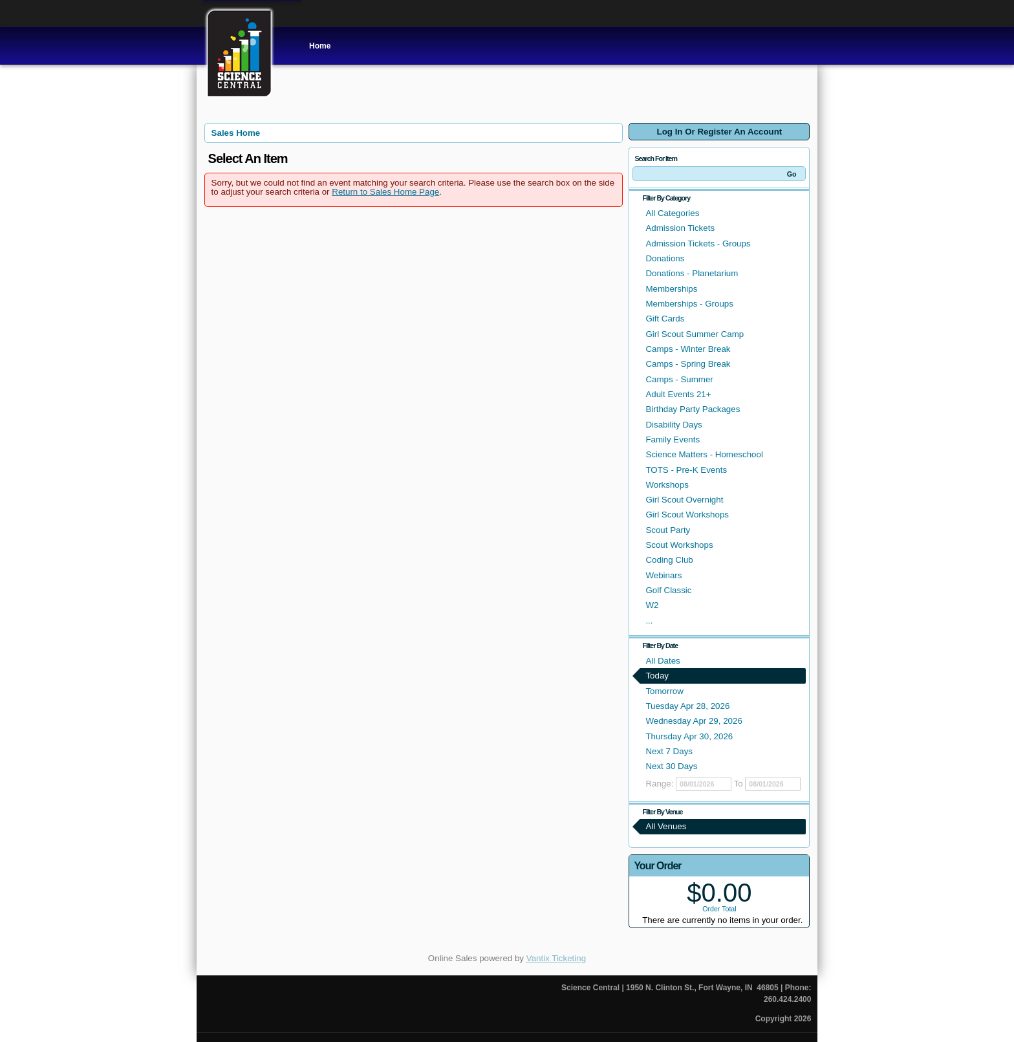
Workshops (666, 485)
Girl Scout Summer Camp (694, 334)
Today (657, 675)
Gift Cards (664, 318)
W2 (651, 605)
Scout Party (667, 530)
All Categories (672, 213)
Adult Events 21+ (678, 394)
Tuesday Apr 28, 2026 (687, 706)
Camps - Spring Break (687, 364)
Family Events (672, 439)
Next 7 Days (669, 751)
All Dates (662, 661)
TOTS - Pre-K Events (686, 470)
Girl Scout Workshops (687, 514)
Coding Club (669, 560)
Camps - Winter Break (687, 349)
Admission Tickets (680, 228)
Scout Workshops (679, 545)
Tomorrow (664, 691)
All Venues (665, 826)
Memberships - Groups (689, 304)
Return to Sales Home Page (385, 192)
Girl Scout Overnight (684, 500)
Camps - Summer (679, 379)
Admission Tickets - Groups (697, 243)
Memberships (671, 289)
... (649, 620)
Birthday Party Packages (692, 409)
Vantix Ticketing (556, 958)
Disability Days (673, 424)
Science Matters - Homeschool (703, 454)
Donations (664, 258)
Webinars (663, 575)
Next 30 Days (671, 766)
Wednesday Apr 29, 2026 (693, 721)
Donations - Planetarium (691, 273)
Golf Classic (668, 590)
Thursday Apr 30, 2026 (689, 736)
